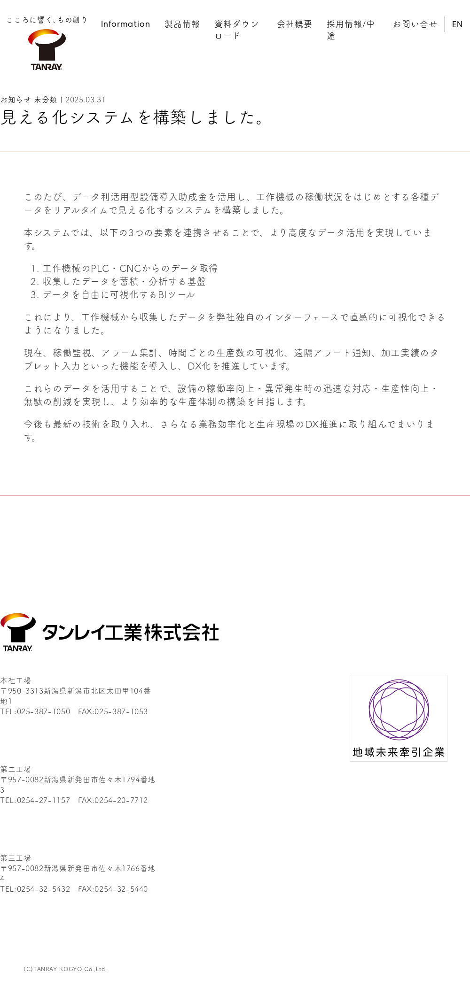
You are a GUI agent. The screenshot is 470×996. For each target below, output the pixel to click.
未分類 (45, 99)
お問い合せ (414, 24)
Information (125, 25)
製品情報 (182, 24)
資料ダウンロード (236, 29)
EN (457, 25)
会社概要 (295, 24)
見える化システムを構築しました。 (136, 116)
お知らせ (15, 99)
